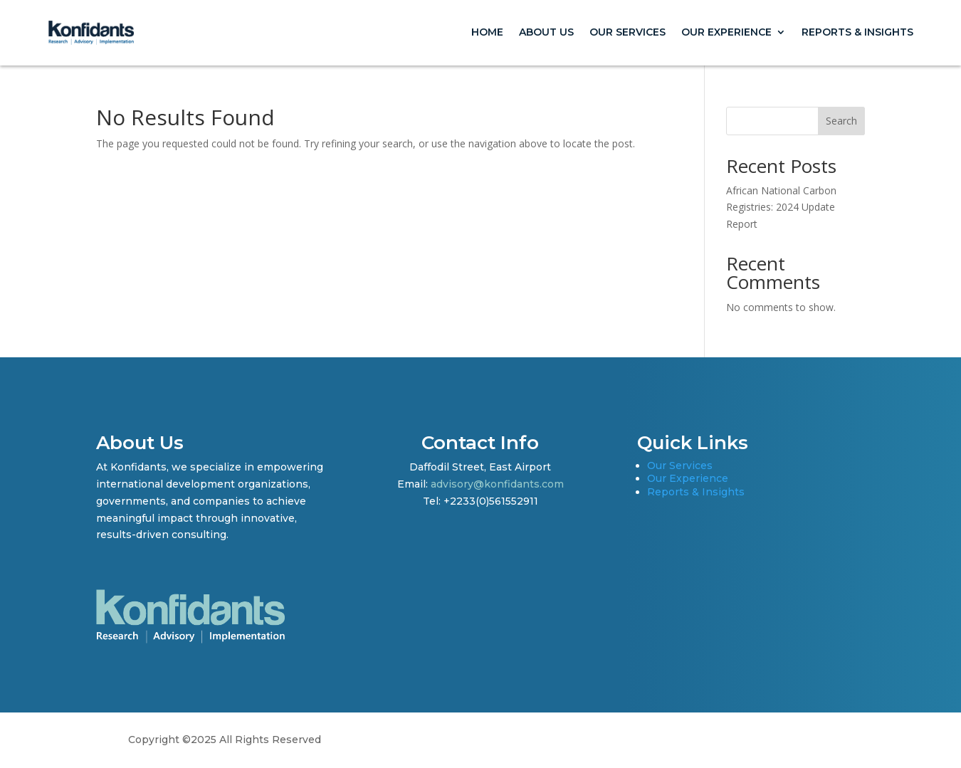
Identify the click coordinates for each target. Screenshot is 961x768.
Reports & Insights (857, 32)
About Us (546, 32)
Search (841, 120)
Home (487, 32)
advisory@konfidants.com (497, 484)
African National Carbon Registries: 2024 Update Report (781, 207)
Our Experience (726, 32)
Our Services (627, 32)
